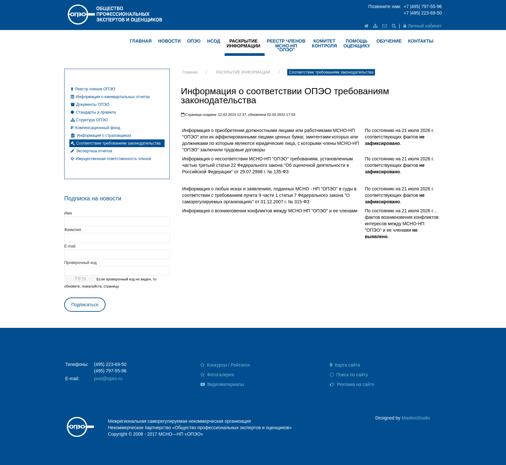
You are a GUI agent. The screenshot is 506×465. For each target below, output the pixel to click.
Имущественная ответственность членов (111, 159)
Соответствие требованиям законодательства (331, 72)
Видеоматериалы (222, 384)
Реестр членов (286, 45)
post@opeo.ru (108, 378)
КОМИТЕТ (324, 43)
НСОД (213, 41)
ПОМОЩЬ (356, 43)
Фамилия (72, 229)
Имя (68, 213)
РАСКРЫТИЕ (243, 43)
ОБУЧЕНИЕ (388, 41)
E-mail (70, 246)
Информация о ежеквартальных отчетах (110, 97)
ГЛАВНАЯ (141, 41)
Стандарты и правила (93, 112)
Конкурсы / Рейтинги (225, 365)
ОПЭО (194, 41)
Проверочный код (80, 262)
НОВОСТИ (169, 41)
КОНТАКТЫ (420, 41)
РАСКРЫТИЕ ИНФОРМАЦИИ (243, 72)
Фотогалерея (217, 374)
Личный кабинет (422, 25)
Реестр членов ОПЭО (93, 89)
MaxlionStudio (416, 417)
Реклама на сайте (352, 384)
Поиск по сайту (349, 374)
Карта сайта (345, 365)
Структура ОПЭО (89, 120)
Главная (190, 72)
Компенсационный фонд (95, 128)
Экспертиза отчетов (91, 151)
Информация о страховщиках (101, 135)
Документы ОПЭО (90, 104)
